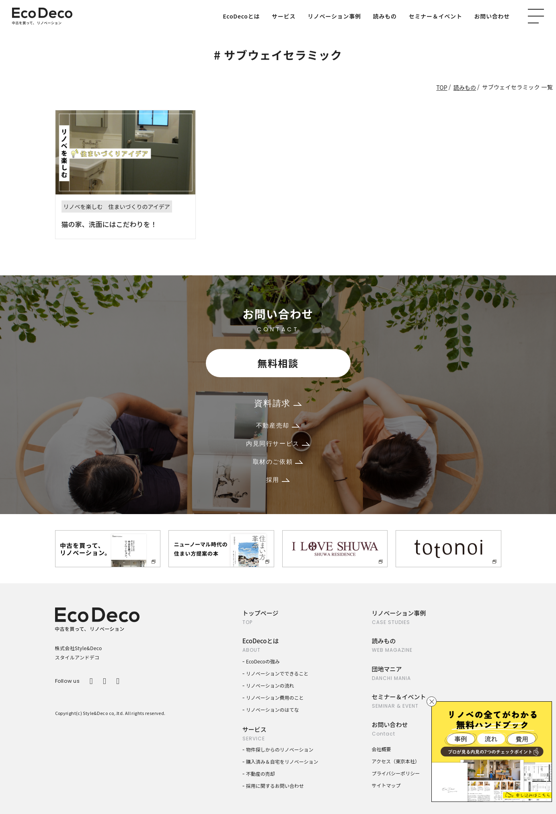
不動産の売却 (260, 773)
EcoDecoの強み (263, 661)
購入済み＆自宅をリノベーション (282, 761)
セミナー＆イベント (435, 16)
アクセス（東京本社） (396, 761)
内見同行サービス (278, 443)
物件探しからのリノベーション (280, 749)
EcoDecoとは (241, 16)
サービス (283, 16)
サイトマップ (386, 785)
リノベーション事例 (334, 16)
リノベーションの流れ (270, 685)
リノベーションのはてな (272, 709)
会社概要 (381, 749)
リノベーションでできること (277, 673)
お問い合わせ (492, 16)
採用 (278, 479)
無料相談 (277, 363)
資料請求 (278, 403)
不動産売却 (278, 425)
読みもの (385, 16)
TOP (441, 87)
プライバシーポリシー (396, 773)
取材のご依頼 (278, 461)
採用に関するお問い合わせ (275, 785)
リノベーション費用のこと (275, 697)
